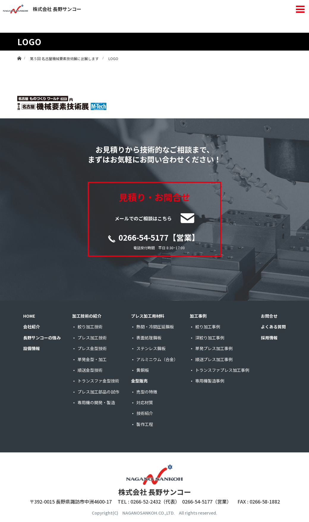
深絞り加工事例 (209, 338)
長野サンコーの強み (42, 338)
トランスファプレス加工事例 (222, 370)
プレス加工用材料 (147, 316)
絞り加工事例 (207, 327)
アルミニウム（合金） (157, 359)
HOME (29, 316)
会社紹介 (31, 327)
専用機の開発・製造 (96, 402)
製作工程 (144, 424)
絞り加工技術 (90, 327)
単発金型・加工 (92, 359)
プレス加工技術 (92, 338)
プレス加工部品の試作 (98, 392)
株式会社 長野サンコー (42, 8)
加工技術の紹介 (86, 316)
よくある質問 (273, 327)
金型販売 (139, 381)
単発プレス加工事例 (214, 348)
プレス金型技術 (92, 348)
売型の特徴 (146, 392)
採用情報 (269, 338)
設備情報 (31, 348)
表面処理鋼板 (148, 338)
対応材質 (144, 402)
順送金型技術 (90, 370)
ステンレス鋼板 (150, 348)
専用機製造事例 (209, 381)
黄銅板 (142, 370)
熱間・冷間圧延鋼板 (155, 327)
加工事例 (198, 316)
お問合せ (269, 316)
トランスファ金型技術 (98, 381)
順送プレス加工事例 (214, 359)
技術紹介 (144, 413)
